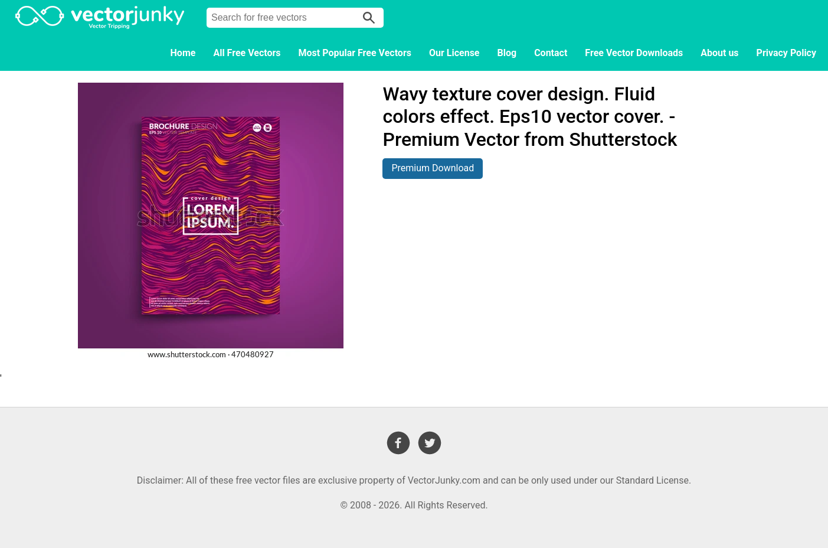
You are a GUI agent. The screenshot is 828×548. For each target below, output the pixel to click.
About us (719, 52)
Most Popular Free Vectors (355, 52)
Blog (507, 52)
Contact (550, 52)
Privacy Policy (786, 52)
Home (183, 52)
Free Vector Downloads (634, 52)
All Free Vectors (246, 52)
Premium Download (432, 168)
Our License (454, 52)
